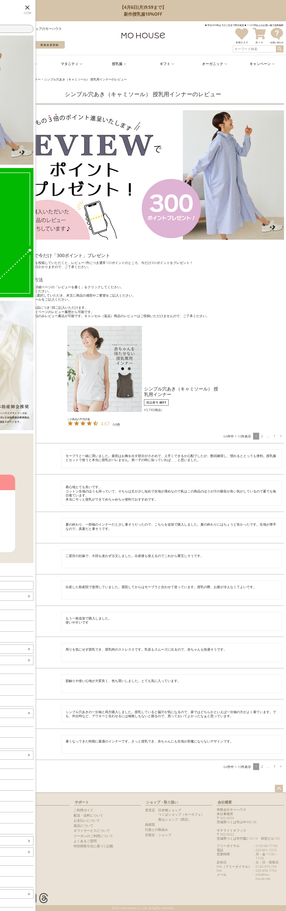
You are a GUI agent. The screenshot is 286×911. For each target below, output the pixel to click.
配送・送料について (88, 815)
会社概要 (225, 802)
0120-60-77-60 (267, 845)
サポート (82, 802)
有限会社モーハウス (231, 809)
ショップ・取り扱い (162, 802)
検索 (279, 49)
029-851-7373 (266, 850)
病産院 (150, 824)
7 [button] (274, 436)
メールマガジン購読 (17, 825)
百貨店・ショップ (158, 835)
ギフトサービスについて (92, 830)
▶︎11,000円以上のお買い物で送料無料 (263, 25)
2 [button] (262, 436)
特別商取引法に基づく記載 (93, 846)
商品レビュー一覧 (15, 836)
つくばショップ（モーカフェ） (181, 814)
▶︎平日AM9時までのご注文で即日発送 (224, 25)
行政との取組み (156, 829)
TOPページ (8, 79)
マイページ (12, 802)
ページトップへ (279, 789)
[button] (280, 436)
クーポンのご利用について (93, 836)
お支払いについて (87, 820)
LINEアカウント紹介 (17, 820)
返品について (83, 825)
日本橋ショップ (169, 810)
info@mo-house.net (263, 876)
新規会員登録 (49, 45)
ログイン (18, 45)
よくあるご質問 (85, 841)
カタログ (8, 830)
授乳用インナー (30, 79)
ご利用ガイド (83, 810)
